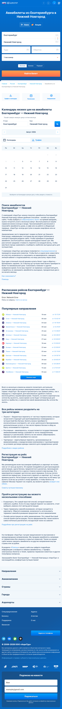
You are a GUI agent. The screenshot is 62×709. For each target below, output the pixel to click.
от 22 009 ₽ (56, 347)
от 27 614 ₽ (56, 368)
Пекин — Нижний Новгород (15, 351)
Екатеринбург (22, 84)
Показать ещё (31, 377)
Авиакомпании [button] (31, 579)
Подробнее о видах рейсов (13, 448)
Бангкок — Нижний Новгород (16, 355)
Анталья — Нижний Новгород (16, 335)
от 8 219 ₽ (56, 327)
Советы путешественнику (12, 488)
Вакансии (6, 625)
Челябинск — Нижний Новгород (17, 372)
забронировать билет (30, 220)
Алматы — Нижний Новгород (16, 323)
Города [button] (31, 594)
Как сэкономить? (9, 276)
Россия (12, 84)
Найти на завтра (21, 300)
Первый (39, 66)
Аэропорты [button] (31, 602)
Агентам (34, 616)
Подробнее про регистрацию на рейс (17, 525)
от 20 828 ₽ (56, 339)
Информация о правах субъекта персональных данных (24, 658)
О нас (33, 620)
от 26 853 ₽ (56, 359)
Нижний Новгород (36, 84)
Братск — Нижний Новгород (16, 368)
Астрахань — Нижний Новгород (17, 331)
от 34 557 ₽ (56, 355)
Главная (4, 84)
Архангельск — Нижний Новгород (18, 327)
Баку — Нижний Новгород (15, 339)
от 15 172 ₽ (56, 314)
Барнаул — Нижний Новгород (16, 343)
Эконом (22, 66)
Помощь (5, 279)
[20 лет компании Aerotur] (4, 3)
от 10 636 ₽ (56, 343)
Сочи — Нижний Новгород (15, 318)
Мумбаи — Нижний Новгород (16, 359)
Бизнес (31, 66)
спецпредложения (47, 251)
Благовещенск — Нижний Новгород (18, 364)
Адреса (34, 612)
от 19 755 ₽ (56, 323)
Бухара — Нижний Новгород (16, 347)
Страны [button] (31, 587)
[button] (43, 3)
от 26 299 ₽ (56, 335)
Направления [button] (31, 571)
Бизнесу (5, 616)
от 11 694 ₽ (56, 372)
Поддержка (6, 620)
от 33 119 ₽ (56, 351)
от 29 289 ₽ (56, 364)
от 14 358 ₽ (56, 331)
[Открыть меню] (59, 3)
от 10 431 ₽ (56, 318)
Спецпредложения (9, 612)
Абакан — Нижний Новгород (16, 314)
